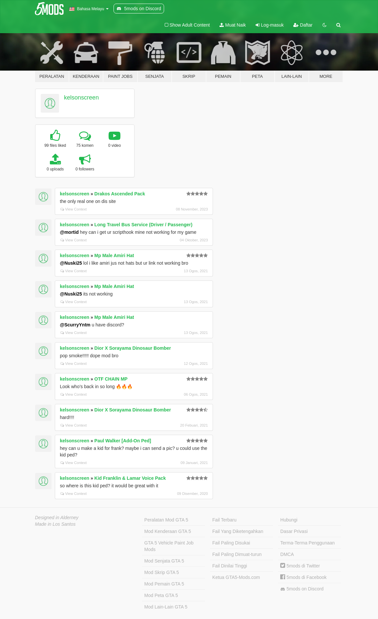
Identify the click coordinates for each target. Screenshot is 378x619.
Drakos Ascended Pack (119, 193)
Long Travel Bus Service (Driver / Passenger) (143, 224)
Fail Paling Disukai (231, 542)
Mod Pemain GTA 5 (164, 583)
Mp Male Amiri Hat (114, 255)
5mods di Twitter (300, 566)
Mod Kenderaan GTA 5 (167, 531)
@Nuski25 (71, 263)
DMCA (287, 554)
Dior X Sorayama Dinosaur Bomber (132, 348)
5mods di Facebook (303, 577)
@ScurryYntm (75, 324)
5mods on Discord (302, 589)
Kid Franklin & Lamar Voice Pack (130, 478)
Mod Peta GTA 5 (161, 595)
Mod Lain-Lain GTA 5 (165, 606)
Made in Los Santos (55, 524)
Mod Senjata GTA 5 (164, 561)
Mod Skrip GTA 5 (161, 572)
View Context (73, 209)
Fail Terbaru (224, 519)
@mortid (69, 232)
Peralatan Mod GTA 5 (166, 519)
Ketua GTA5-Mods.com (236, 577)
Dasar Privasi (293, 531)
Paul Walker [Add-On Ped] (122, 440)
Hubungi (288, 519)
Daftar (302, 25)
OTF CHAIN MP (111, 379)
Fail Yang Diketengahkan (237, 531)
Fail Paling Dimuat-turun (237, 554)
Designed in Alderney (57, 517)
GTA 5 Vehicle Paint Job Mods (169, 546)
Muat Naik (233, 25)
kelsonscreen (81, 97)
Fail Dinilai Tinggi (229, 565)
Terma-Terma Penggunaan (307, 542)
